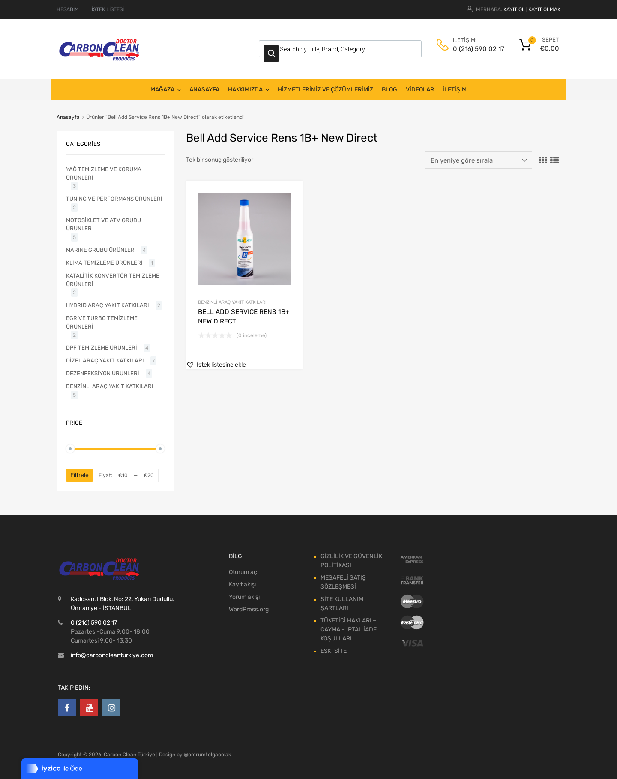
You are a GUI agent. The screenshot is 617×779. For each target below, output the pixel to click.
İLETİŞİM (455, 89)
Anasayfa (68, 117)
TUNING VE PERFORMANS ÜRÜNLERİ (114, 199)
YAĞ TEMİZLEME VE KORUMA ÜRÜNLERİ (103, 173)
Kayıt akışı (242, 584)
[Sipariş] (478, 160)
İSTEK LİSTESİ (108, 9)
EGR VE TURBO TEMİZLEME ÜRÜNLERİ (102, 322)
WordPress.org (249, 609)
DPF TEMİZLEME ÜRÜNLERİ (101, 347)
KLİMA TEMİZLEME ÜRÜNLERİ (104, 263)
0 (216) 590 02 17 (474, 49)
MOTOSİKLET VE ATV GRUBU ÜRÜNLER (103, 224)
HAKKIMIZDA (248, 89)
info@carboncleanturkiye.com (112, 655)
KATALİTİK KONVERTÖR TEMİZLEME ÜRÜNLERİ (112, 279)
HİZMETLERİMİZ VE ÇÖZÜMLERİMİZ (325, 89)
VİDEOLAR (420, 89)
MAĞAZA (165, 89)
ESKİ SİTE (333, 651)
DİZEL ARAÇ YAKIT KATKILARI (105, 360)
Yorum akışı (244, 597)
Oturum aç (243, 572)
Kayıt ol (514, 9)
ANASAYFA (204, 89)
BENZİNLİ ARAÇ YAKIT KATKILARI (232, 302)
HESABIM (68, 9)
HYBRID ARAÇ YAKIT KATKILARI (107, 305)
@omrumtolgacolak (207, 755)
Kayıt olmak (544, 9)
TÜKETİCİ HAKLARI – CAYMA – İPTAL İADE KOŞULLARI (348, 629)
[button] (216, 364)
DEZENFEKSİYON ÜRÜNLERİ (102, 373)
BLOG (389, 89)
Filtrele (79, 475)
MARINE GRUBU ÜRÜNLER (100, 250)
